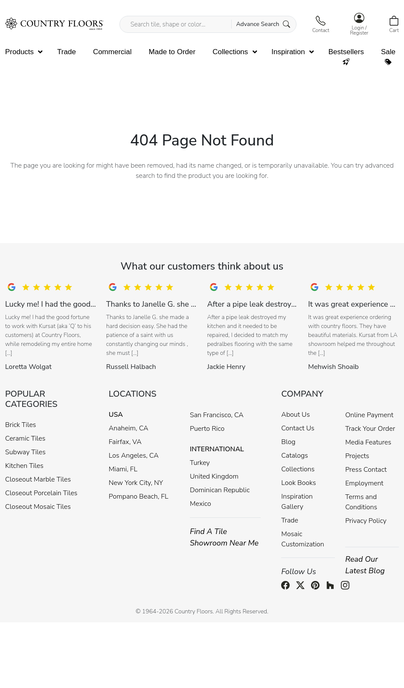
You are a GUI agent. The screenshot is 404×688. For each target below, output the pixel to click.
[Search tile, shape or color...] (207, 24)
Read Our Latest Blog (365, 565)
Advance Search (263, 24)
